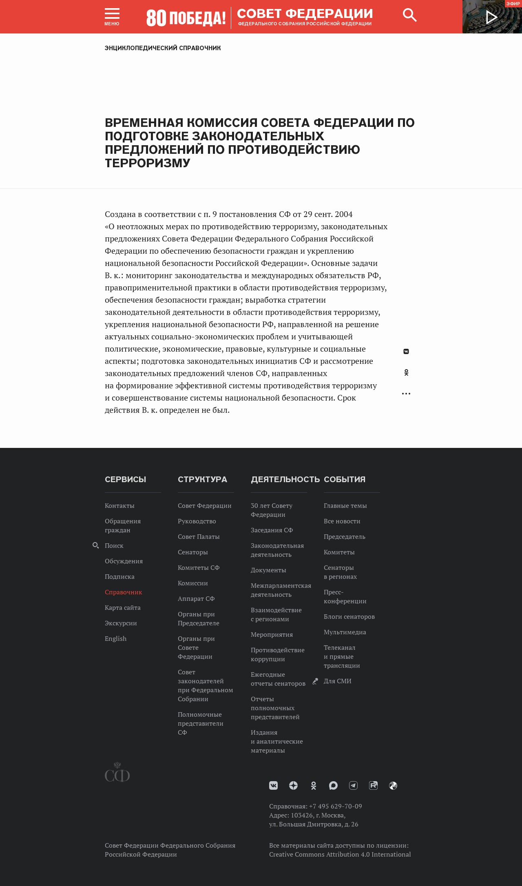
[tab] (406, 377)
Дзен (293, 785)
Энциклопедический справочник (163, 48)
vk (273, 785)
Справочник (123, 592)
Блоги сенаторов (349, 616)
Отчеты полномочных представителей (275, 708)
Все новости (342, 521)
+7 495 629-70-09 (335, 806)
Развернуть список (406, 394)
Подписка (120, 576)
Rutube (373, 785)
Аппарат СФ (196, 598)
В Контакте (406, 351)
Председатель (344, 536)
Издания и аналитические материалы (277, 741)
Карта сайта (123, 607)
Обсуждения (124, 561)
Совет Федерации (205, 505)
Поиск (114, 545)
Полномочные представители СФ (200, 723)
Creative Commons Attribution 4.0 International (340, 854)
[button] (112, 16)
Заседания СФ (272, 530)
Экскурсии (121, 623)
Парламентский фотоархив (393, 786)
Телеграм (353, 785)
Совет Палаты (199, 536)
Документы (268, 570)
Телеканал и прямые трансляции (342, 656)
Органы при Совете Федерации (196, 647)
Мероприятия (272, 634)
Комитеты (339, 552)
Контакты (120, 505)
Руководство (197, 521)
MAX (333, 785)
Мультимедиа (345, 632)
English (115, 638)
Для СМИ (338, 681)
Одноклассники (406, 372)
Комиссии (193, 583)
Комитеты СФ (199, 567)
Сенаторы (193, 552)
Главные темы (345, 505)
